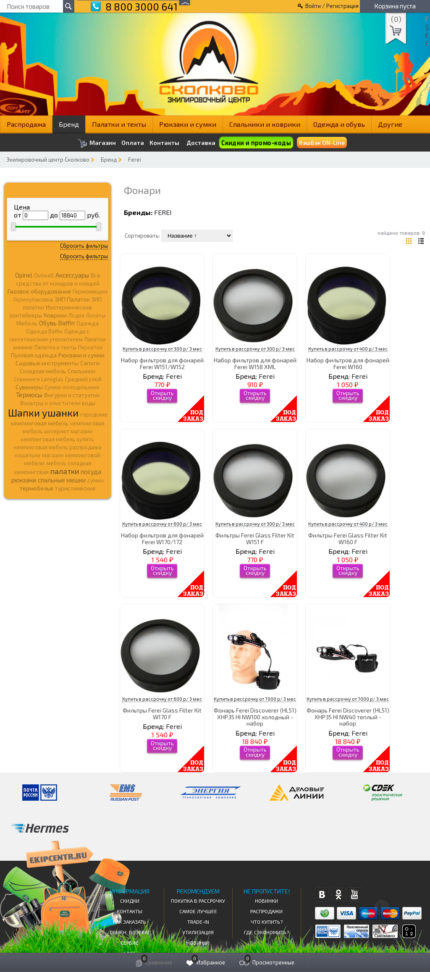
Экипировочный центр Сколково (47, 159)
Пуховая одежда (34, 355)
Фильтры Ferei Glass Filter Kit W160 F (347, 538)
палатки (64, 471)
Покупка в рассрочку (198, 901)
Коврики (55, 315)
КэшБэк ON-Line (322, 142)
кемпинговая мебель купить (57, 439)
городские (94, 414)
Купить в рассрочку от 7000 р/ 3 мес (255, 699)
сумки (95, 480)
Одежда (87, 323)
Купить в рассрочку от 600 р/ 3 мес (162, 524)
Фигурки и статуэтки (72, 395)
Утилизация (198, 932)
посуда (91, 471)
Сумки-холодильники (72, 387)
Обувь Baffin (57, 323)
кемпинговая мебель (39, 423)
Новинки (198, 943)
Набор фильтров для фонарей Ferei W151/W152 (162, 363)
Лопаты (95, 315)
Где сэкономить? (266, 932)
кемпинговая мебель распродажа (58, 447)
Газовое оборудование (39, 291)
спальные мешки (62, 480)
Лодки (76, 315)
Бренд (69, 124)
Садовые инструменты (47, 363)
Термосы (29, 394)
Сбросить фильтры (84, 245)
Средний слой (83, 379)
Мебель (26, 323)
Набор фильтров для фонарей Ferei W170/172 (162, 538)
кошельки (27, 455)
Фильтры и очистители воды (57, 403)
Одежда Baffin (44, 331)
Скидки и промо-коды (256, 142)
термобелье (36, 488)
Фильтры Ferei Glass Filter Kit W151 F (254, 538)
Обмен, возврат (130, 932)
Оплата (132, 143)
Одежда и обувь (339, 124)
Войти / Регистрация (332, 6)
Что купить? (267, 922)
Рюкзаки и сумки (187, 124)
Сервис (130, 943)
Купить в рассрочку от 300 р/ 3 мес (162, 348)
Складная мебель (43, 371)
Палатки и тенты (119, 124)
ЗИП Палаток (72, 299)
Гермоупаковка (33, 299)
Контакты (164, 143)
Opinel (23, 275)
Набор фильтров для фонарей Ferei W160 (348, 363)
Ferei (134, 159)
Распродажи (266, 911)
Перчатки (90, 347)
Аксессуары (72, 275)
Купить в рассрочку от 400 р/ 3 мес (348, 348)
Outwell (44, 275)
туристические (75, 488)
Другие (390, 124)
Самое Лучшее (198, 911)
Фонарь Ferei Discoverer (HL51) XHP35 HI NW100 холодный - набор (255, 717)
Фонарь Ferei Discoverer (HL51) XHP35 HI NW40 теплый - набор (348, 717)
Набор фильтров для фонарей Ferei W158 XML (255, 363)
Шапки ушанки (43, 412)
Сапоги (90, 363)
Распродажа (26, 124)
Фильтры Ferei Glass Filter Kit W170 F (162, 713)
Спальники (81, 371)
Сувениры (29, 386)
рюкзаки (23, 480)
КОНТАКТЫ (129, 911)
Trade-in (198, 922)
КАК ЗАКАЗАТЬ (129, 922)
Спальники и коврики (264, 124)
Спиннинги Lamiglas (38, 379)
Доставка (200, 142)
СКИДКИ (129, 901)
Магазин (97, 143)
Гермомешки (90, 291)
